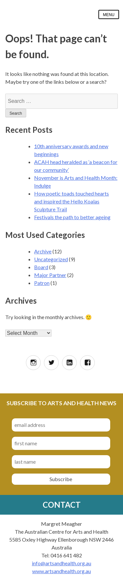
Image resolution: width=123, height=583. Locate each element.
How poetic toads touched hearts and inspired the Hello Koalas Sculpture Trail (71, 201)
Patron (42, 283)
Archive (42, 251)
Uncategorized (51, 259)
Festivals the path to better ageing (72, 217)
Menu (108, 14)
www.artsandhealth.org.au (61, 571)
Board (41, 267)
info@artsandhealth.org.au (61, 563)
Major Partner (50, 275)
